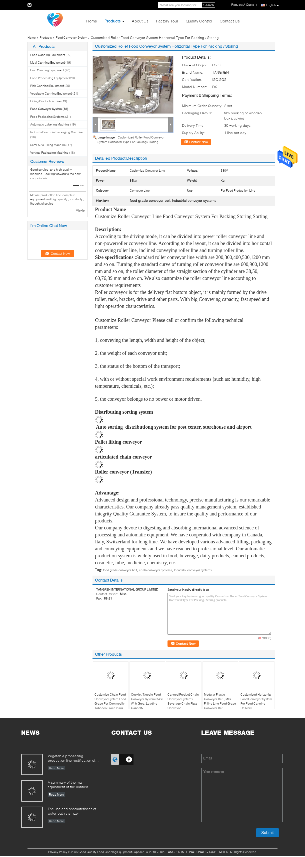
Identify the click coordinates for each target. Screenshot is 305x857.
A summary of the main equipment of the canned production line (68, 785)
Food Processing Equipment (49, 78)
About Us (140, 20)
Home (91, 20)
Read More (56, 768)
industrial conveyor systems (193, 570)
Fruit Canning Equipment (47, 70)
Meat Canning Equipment (47, 62)
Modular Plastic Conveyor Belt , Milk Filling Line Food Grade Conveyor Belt (220, 701)
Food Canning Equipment (47, 55)
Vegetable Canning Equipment (51, 93)
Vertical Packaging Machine (49, 152)
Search (208, 5)
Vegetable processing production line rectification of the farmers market (71, 758)
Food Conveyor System (71, 37)
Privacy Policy (57, 852)
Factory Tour (167, 20)
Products (112, 20)
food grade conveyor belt (120, 570)
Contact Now (198, 142)
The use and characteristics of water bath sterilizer (72, 811)
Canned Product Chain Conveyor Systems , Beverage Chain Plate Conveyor (183, 701)
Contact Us (230, 20)
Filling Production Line (45, 101)
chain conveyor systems (155, 570)
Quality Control (199, 20)
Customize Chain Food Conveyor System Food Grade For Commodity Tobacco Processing (110, 701)
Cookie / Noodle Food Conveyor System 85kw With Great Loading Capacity (147, 701)
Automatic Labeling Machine (50, 124)
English (272, 5)
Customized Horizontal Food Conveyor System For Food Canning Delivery (256, 701)
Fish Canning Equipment (47, 86)
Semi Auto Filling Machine (48, 145)
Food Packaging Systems (47, 117)
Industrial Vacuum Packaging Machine (56, 132)
